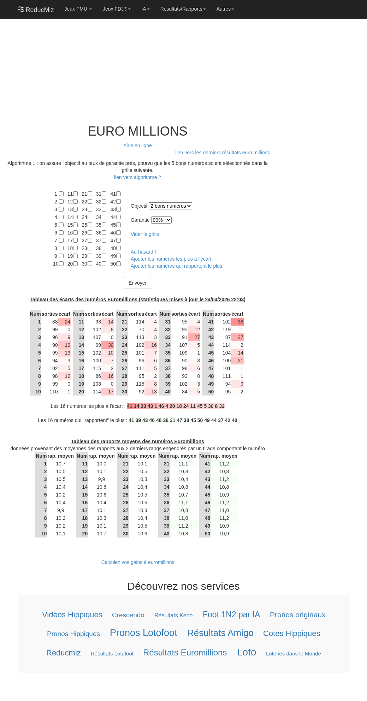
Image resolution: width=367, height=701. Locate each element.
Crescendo (128, 615)
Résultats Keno (173, 615)
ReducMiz (36, 9)
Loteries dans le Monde (293, 653)
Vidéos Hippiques (72, 614)
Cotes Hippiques (291, 633)
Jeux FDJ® (117, 9)
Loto (246, 652)
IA (145, 9)
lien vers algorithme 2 (137, 177)
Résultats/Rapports (183, 9)
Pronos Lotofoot (143, 632)
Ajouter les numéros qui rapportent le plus (176, 266)
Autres (225, 9)
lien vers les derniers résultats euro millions (223, 152)
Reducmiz (63, 652)
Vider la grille (145, 234)
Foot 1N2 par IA (231, 614)
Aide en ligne (137, 145)
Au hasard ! (143, 252)
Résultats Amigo (220, 632)
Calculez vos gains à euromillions (137, 562)
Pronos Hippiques (73, 633)
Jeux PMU (78, 9)
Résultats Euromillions (185, 652)
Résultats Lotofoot (111, 653)
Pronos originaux (297, 615)
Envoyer (138, 283)
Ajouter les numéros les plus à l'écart (171, 259)
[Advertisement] (135, 67)
